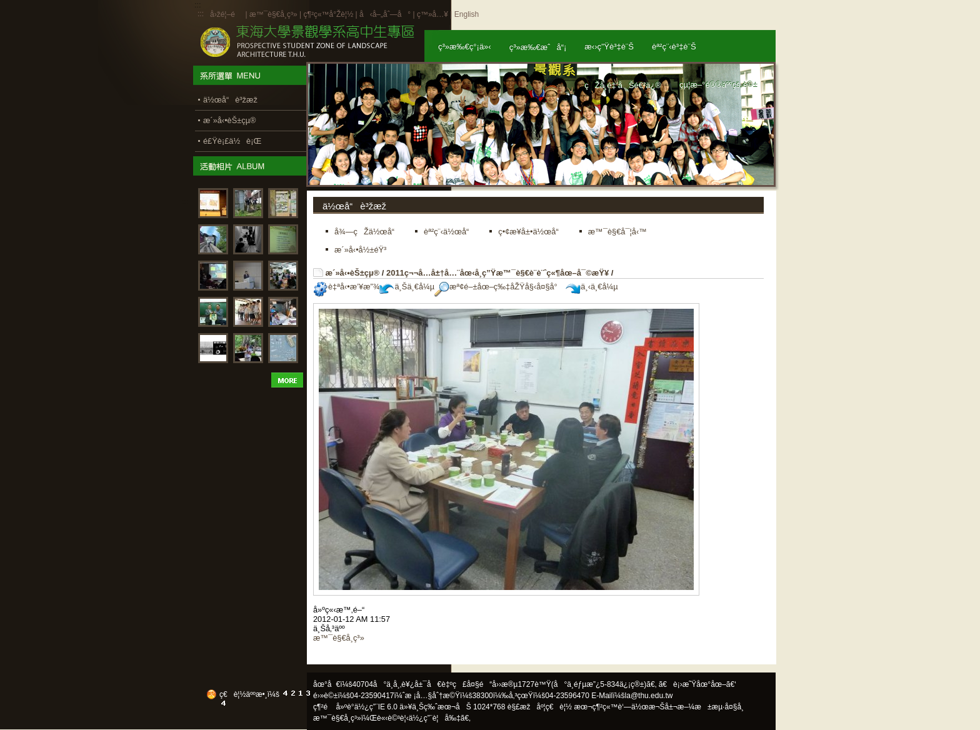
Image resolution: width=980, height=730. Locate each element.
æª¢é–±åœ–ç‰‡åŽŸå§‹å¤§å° (499, 286)
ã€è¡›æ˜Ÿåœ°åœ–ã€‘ (697, 684)
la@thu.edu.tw (649, 695)
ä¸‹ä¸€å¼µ (592, 286)
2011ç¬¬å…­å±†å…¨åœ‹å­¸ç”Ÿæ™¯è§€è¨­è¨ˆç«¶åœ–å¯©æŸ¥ (497, 273)
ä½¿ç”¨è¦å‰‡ (435, 718)
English (466, 14)
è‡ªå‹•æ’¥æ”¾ (346, 286)
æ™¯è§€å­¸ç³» (274, 14)
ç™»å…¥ (432, 14)
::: (201, 13)
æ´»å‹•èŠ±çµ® (353, 273)
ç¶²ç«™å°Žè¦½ (328, 14)
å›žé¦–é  (226, 14)
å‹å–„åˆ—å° (385, 14)
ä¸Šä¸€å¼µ (406, 286)
